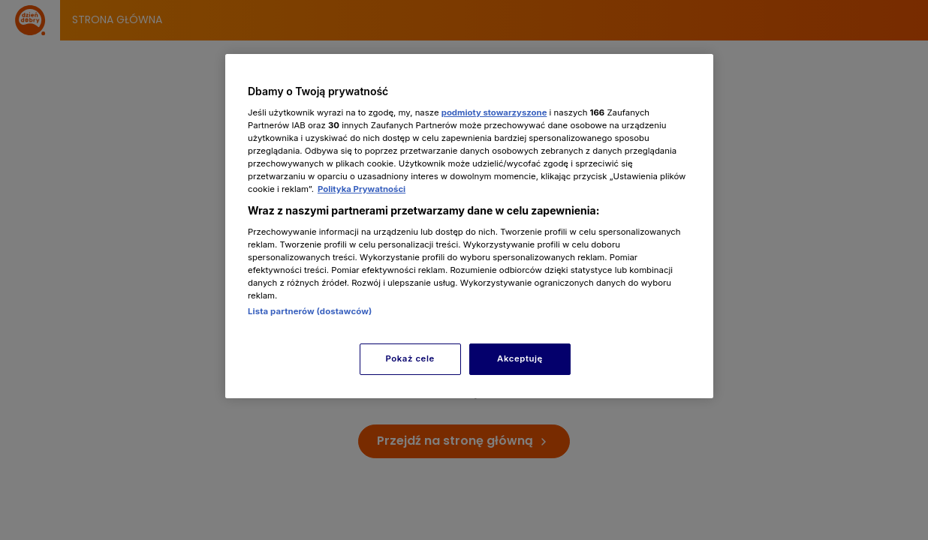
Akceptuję (520, 358)
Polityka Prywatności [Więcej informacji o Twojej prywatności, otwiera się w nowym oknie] (361, 189)
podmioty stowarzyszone (494, 112)
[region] (469, 226)
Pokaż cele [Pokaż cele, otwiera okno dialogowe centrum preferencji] (410, 358)
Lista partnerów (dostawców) (310, 311)
